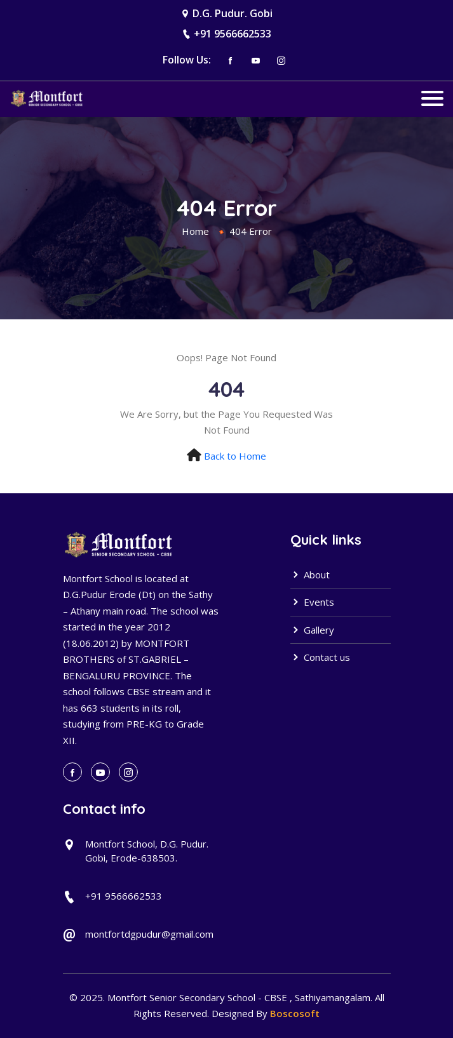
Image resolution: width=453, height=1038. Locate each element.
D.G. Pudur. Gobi (233, 13)
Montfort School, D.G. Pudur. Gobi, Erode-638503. (146, 851)
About (310, 574)
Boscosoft (295, 1013)
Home (195, 231)
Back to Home (235, 455)
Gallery (312, 629)
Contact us (320, 657)
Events (312, 602)
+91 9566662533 (232, 34)
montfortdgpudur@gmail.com (149, 934)
